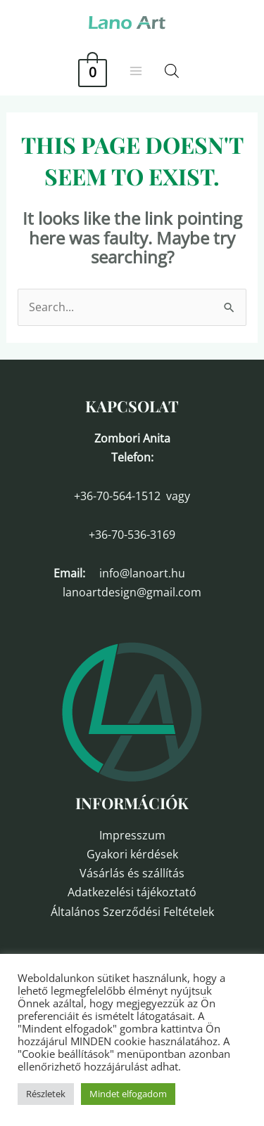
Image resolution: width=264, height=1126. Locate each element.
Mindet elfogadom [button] (128, 1093)
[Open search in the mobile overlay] (172, 70)
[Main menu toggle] (136, 71)
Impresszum (132, 835)
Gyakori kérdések (132, 854)
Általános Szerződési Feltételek (132, 911)
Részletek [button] (45, 1093)
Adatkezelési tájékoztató (132, 892)
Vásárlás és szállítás (132, 873)
